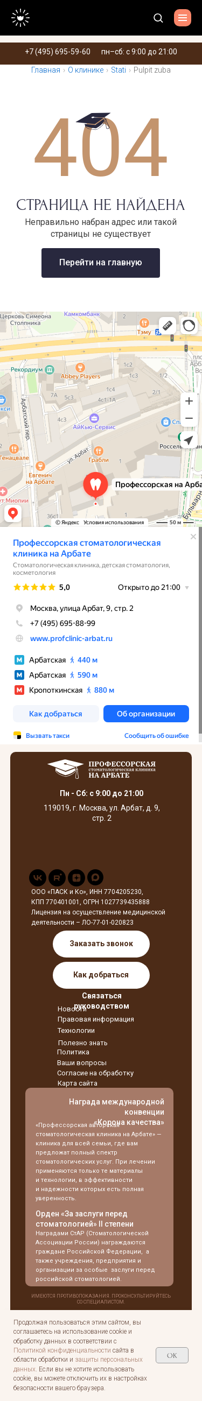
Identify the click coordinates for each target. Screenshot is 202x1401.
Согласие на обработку (95, 1073)
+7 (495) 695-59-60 (57, 51)
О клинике (85, 70)
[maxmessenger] (95, 882)
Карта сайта (77, 1083)
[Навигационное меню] (182, 17)
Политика (73, 1052)
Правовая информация (96, 1019)
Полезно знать (83, 1043)
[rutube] (57, 883)
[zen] (76, 883)
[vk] (37, 883)
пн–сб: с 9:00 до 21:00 (139, 51)
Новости (72, 1009)
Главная (45, 70)
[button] (158, 17)
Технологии (76, 1030)
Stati (118, 70)
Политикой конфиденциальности (62, 1350)
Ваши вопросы (82, 1063)
